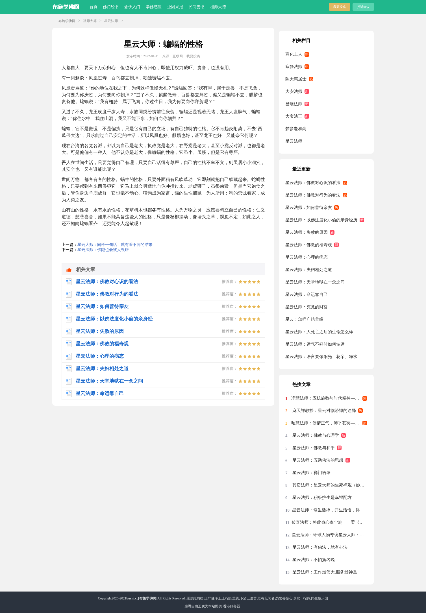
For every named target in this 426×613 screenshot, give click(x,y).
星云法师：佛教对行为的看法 (312, 195)
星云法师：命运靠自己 (306, 294)
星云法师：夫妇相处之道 (308, 269)
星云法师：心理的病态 (306, 257)
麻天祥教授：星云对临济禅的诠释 (324, 410)
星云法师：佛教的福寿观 (308, 245)
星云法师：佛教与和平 (313, 448)
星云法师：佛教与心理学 (315, 435)
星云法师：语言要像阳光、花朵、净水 (321, 356)
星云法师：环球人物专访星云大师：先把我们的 (329, 535)
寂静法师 (293, 66)
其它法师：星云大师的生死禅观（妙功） (329, 485)
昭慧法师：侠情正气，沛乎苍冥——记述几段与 (329, 423)
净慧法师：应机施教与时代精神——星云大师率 (329, 398)
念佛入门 (132, 7)
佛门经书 (111, 7)
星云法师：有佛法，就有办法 (319, 547)
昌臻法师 (293, 104)
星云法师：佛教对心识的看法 (312, 182)
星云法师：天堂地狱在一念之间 (315, 282)
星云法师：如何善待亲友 (308, 207)
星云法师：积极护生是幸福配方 (322, 497)
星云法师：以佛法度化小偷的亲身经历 (321, 220)
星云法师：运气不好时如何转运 (315, 344)
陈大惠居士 (296, 79)
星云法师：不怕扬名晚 (313, 559)
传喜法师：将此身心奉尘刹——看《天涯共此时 (329, 522)
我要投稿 (339, 6)
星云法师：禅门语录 (311, 472)
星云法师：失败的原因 (306, 232)
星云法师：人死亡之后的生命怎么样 (319, 332)
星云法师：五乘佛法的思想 (317, 460)
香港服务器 (231, 606)
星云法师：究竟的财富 (306, 307)
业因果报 (175, 7)
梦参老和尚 (296, 128)
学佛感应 (154, 7)
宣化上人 (293, 54)
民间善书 (197, 7)
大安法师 (293, 91)
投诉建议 (363, 6)
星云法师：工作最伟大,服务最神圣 (324, 572)
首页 (93, 7)
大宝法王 (293, 116)
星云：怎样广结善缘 (304, 319)
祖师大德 (218, 7)
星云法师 (111, 21)
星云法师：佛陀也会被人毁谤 (103, 250)
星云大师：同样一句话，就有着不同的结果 (115, 245)
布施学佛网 (66, 21)
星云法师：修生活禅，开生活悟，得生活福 (329, 510)
